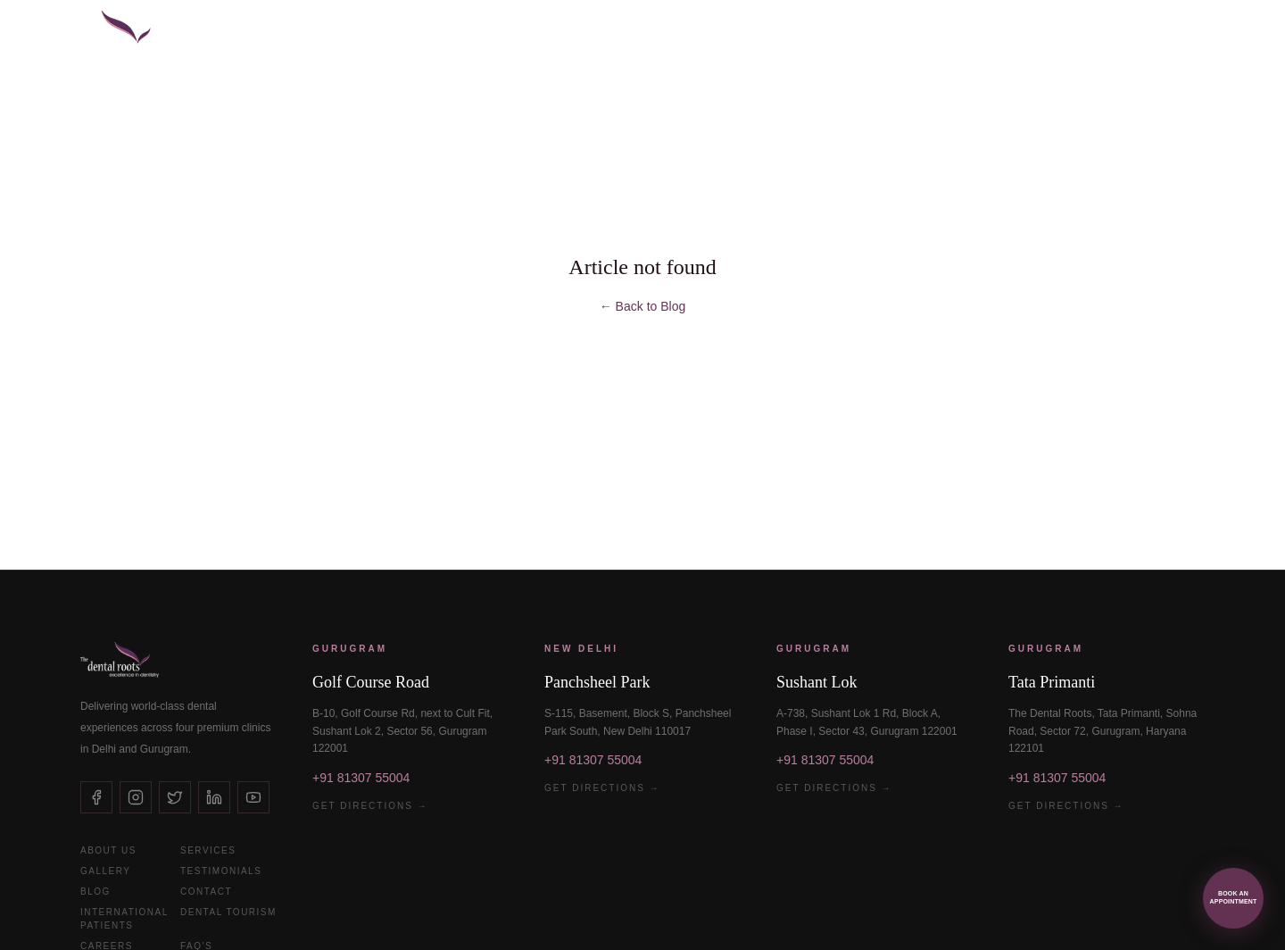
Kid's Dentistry (793, 35)
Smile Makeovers (554, 35)
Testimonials (220, 871)
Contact (206, 891)
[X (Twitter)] (175, 797)
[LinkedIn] (214, 797)
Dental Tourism (228, 912)
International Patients (955, 35)
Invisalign (676, 35)
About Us (108, 850)
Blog (95, 891)
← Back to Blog (643, 306)
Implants (353, 35)
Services (208, 850)
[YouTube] (253, 797)
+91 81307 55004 (361, 778)
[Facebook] (96, 797)
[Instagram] (136, 797)
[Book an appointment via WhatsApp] (1233, 898)
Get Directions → (370, 806)
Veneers (439, 35)
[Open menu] (1213, 36)
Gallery (105, 871)
